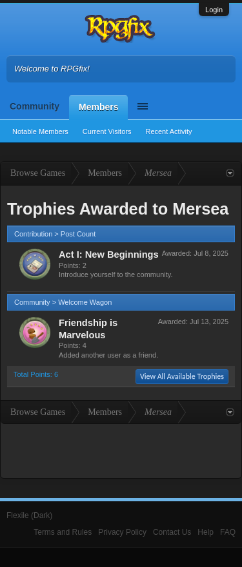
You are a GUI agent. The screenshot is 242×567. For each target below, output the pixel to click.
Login (214, 10)
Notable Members (40, 131)
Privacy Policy (122, 532)
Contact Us (172, 532)
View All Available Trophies (182, 376)
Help (205, 532)
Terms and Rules (63, 532)
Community (34, 106)
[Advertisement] (121, 449)
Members (98, 107)
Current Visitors (107, 131)
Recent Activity (168, 131)
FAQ (228, 532)
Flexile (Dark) (29, 515)
